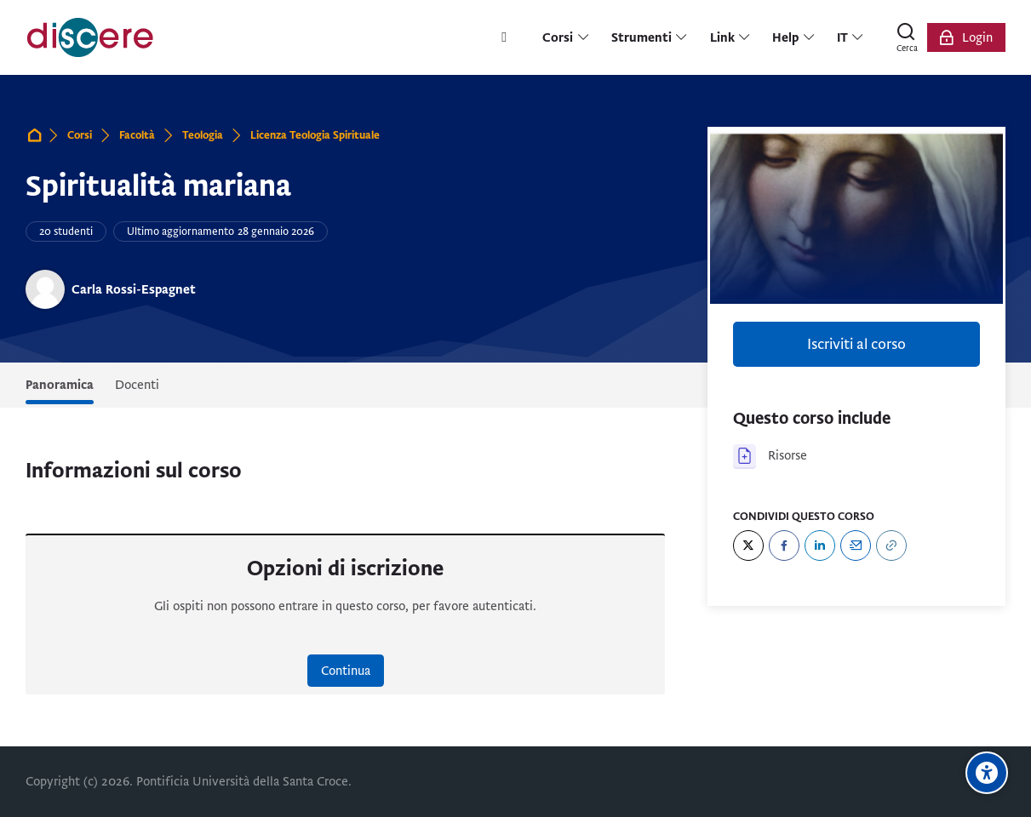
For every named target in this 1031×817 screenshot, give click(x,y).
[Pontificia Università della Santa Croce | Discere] (90, 37)
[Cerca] (907, 37)
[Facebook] (784, 545)
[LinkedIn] (820, 545)
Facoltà (137, 135)
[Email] (855, 545)
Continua (345, 670)
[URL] (891, 545)
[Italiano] (850, 37)
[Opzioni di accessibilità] (986, 772)
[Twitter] (748, 545)
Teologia (202, 135)
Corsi (79, 135)
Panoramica (60, 384)
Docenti (137, 384)
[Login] (966, 37)
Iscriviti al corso (856, 344)
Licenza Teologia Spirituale (315, 135)
